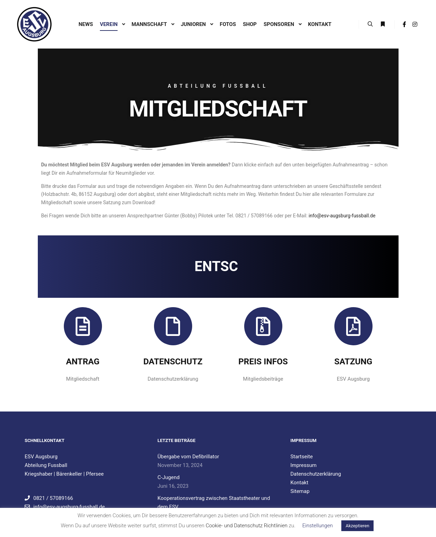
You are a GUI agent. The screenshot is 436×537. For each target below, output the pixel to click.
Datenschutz (173, 361)
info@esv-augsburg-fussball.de (342, 215)
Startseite (301, 456)
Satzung (353, 361)
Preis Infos (263, 361)
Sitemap (299, 491)
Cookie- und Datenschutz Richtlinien (247, 525)
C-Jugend (168, 477)
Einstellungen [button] (317, 525)
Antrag (83, 361)
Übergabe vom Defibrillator (188, 456)
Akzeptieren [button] (357, 525)
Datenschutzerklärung (315, 474)
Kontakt (299, 482)
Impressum (303, 465)
